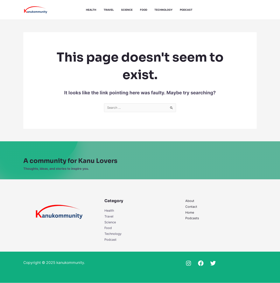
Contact (191, 207)
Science (125, 9)
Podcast (181, 9)
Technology (159, 9)
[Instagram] (188, 263)
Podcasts (192, 218)
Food (140, 9)
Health (92, 9)
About (189, 201)
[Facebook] (201, 263)
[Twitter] (213, 263)
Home (189, 213)
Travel (108, 9)
